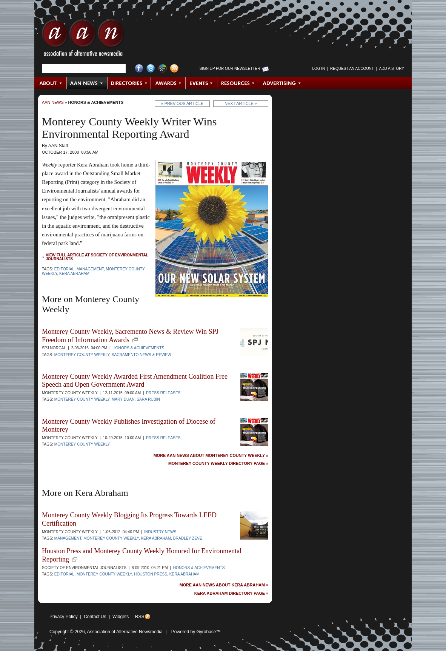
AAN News (87, 83)
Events (201, 83)
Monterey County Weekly (81, 355)
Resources (238, 83)
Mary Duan (123, 399)
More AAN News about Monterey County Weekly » (211, 456)
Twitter (150, 68)
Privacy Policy (63, 616)
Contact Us (95, 616)
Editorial (64, 269)
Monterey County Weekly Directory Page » (218, 463)
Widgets (120, 616)
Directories (129, 83)
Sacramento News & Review (141, 355)
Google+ (162, 68)
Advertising (283, 83)
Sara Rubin (148, 399)
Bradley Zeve (187, 538)
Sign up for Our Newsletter (230, 68)
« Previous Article (182, 103)
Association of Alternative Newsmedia (125, 631)
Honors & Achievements (96, 102)
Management (90, 269)
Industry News (160, 532)
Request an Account (352, 68)
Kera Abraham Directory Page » (231, 593)
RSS (140, 616)
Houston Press (150, 574)
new (135, 340)
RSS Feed (174, 68)
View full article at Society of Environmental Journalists (97, 257)
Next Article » (241, 103)
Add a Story (391, 68)
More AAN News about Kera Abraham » (224, 585)
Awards (168, 83)
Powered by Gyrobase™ (196, 631)
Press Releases (163, 393)
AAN (83, 39)
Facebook (139, 68)
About (50, 83)
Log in (318, 68)
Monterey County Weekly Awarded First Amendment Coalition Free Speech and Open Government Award (135, 381)
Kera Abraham (74, 274)
